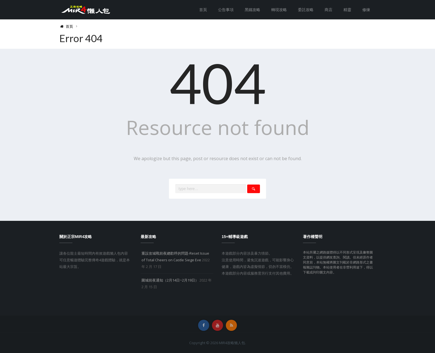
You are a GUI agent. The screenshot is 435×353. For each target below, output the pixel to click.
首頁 (203, 9)
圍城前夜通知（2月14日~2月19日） (170, 280)
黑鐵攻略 (252, 9)
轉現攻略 (279, 9)
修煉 (366, 9)
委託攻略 (305, 9)
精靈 (347, 9)
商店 (328, 9)
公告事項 (226, 9)
